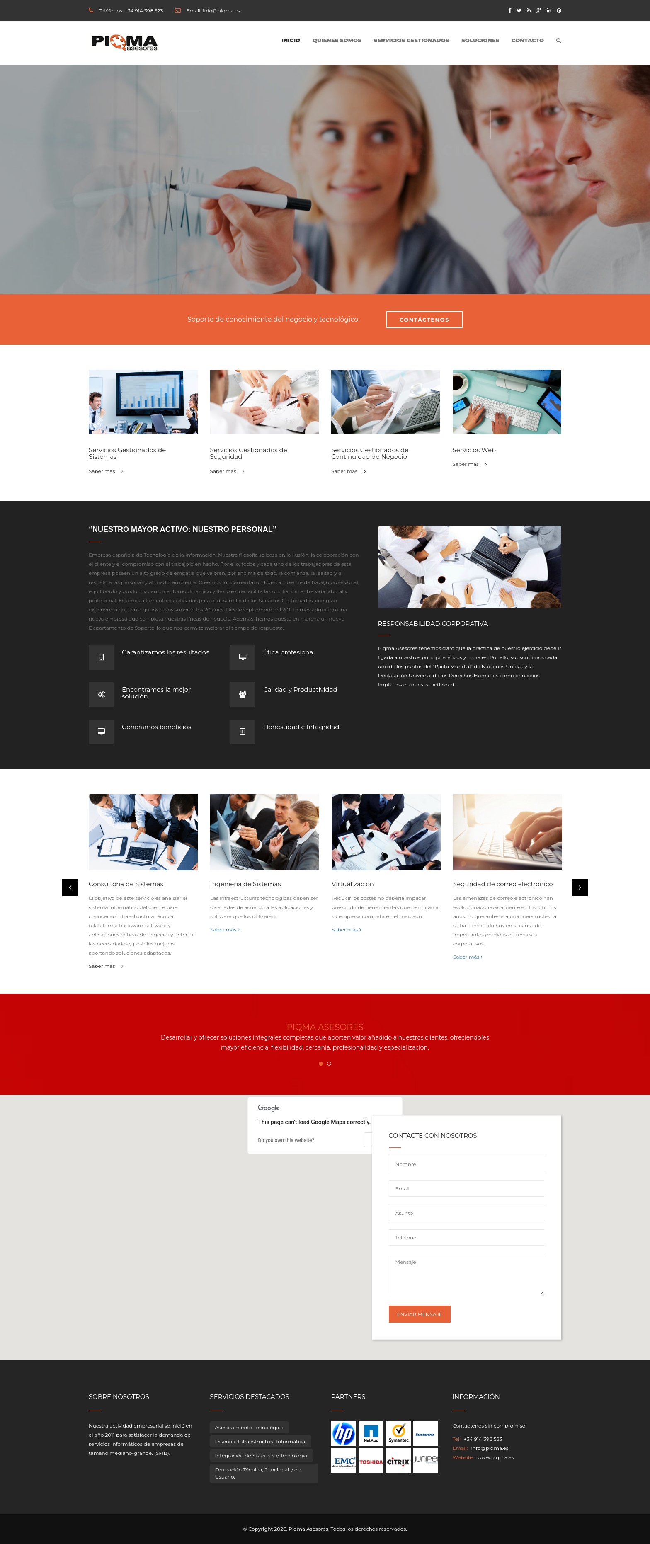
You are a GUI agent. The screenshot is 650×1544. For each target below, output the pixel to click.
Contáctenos (424, 319)
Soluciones (480, 40)
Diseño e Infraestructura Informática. (260, 1441)
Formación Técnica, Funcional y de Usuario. (258, 1473)
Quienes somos (337, 40)
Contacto (528, 40)
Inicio (290, 40)
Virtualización (353, 884)
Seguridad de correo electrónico (503, 884)
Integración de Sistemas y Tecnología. (261, 1455)
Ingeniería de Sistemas (245, 884)
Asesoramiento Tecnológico (249, 1427)
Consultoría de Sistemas (126, 884)
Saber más (106, 471)
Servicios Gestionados (411, 40)
